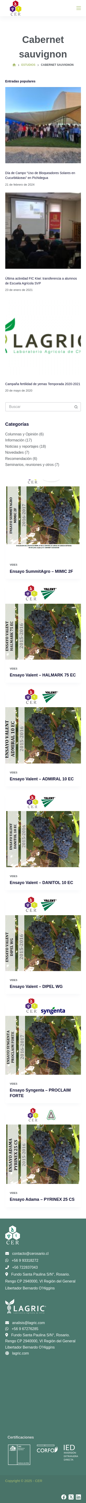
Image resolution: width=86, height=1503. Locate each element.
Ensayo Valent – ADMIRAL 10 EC (42, 779)
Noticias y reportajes (22, 446)
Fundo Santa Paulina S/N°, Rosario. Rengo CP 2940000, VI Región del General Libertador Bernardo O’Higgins (40, 1281)
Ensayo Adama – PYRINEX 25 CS (42, 1199)
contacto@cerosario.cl (27, 1254)
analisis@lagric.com (25, 1323)
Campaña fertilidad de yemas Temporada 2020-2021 (42, 384)
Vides (13, 564)
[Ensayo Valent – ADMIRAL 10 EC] (43, 725)
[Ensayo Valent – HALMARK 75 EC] (43, 621)
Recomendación (18, 459)
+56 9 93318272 (22, 1260)
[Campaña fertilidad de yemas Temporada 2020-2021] (43, 336)
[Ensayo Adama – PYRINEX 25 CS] (43, 1146)
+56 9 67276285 (22, 1329)
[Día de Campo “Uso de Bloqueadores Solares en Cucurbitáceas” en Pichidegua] (43, 125)
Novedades (14, 452)
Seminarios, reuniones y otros (29, 465)
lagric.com (17, 1353)
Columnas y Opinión (21, 434)
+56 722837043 (21, 1267)
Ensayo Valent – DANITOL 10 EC (41, 882)
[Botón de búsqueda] (76, 406)
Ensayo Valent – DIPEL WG (36, 986)
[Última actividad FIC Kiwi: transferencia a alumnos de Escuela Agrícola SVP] (43, 231)
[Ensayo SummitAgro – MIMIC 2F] (43, 518)
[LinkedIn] (78, 1497)
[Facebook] (63, 1497)
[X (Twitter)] (71, 1497)
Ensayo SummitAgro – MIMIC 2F (41, 571)
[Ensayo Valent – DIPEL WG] (43, 933)
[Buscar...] (38, 406)
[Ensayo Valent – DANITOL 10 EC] (43, 829)
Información (15, 440)
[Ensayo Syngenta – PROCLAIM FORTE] (43, 1037)
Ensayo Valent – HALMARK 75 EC (43, 675)
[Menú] (78, 8)
